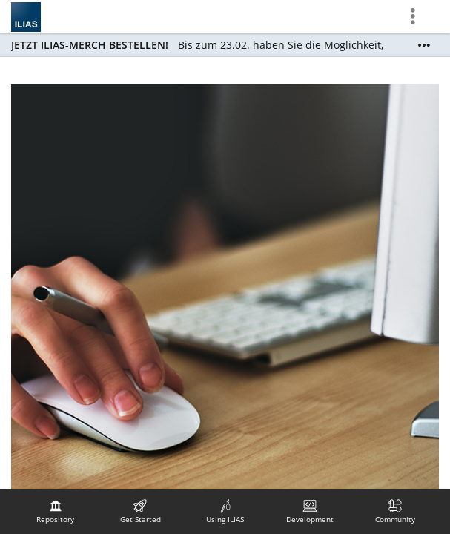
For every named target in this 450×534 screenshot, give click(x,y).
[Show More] (424, 45)
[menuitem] (55, 512)
